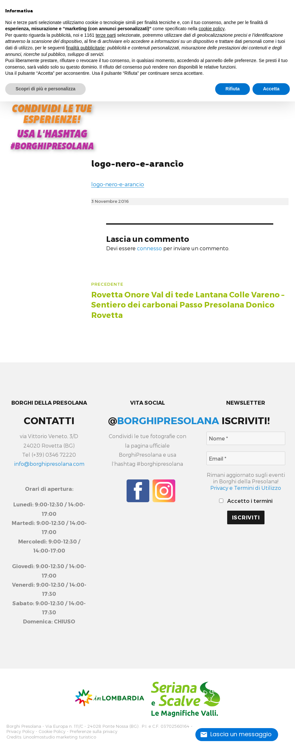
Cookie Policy (52, 730)
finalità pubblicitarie (85, 47)
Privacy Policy (20, 730)
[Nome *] (245, 438)
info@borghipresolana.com (49, 464)
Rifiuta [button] (233, 88)
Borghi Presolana (23, 726)
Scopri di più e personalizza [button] (45, 88)
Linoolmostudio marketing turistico (59, 734)
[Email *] (245, 458)
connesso (149, 248)
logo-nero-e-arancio (137, 164)
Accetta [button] (271, 88)
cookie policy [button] (212, 28)
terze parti (106, 35)
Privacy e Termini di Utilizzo (245, 488)
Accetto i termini (245, 501)
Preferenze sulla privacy (93, 730)
